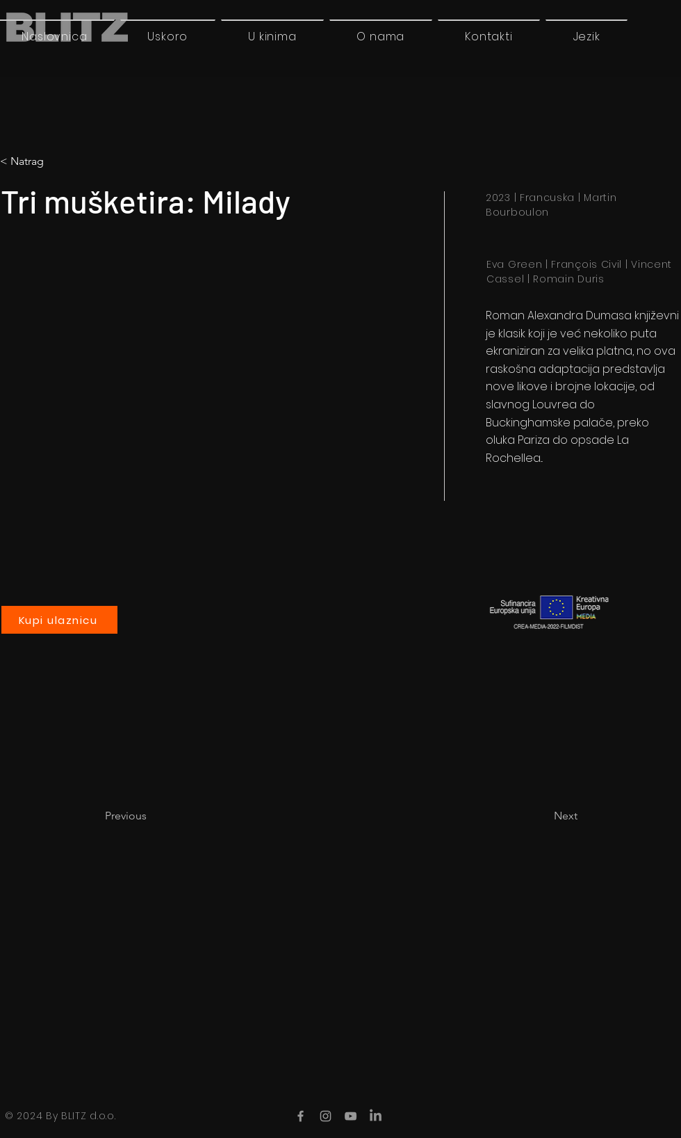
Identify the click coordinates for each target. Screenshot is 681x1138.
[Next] (542, 816)
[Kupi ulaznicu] (59, 620)
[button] (586, 36)
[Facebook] (300, 1116)
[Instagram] (325, 1116)
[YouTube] (350, 1116)
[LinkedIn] (375, 1116)
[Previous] (151, 816)
